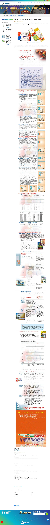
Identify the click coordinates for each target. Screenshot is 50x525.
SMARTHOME (36, 2)
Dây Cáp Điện (30, 2)
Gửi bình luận (17, 505)
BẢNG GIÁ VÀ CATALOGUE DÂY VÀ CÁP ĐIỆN (19, 452)
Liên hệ (38, 0)
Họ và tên (15, 492)
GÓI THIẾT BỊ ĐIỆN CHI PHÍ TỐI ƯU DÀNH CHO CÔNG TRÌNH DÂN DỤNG (8, 41)
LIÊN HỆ (46, 2)
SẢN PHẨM (25, 2)
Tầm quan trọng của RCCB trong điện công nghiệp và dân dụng (9, 30)
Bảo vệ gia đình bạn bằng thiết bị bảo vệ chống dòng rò (8, 25)
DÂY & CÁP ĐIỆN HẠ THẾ (17, 450)
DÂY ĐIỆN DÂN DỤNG (16, 449)
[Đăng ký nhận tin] (47, 514)
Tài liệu (35, 0)
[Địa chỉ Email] (39, 514)
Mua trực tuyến (42, 0)
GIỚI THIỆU (20, 2)
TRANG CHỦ (14, 2)
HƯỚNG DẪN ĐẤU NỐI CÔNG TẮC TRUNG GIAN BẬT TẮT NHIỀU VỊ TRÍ (8, 36)
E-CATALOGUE (41, 2)
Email (32, 492)
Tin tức (7, 15)
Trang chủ (3, 15)
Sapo (32, 520)
